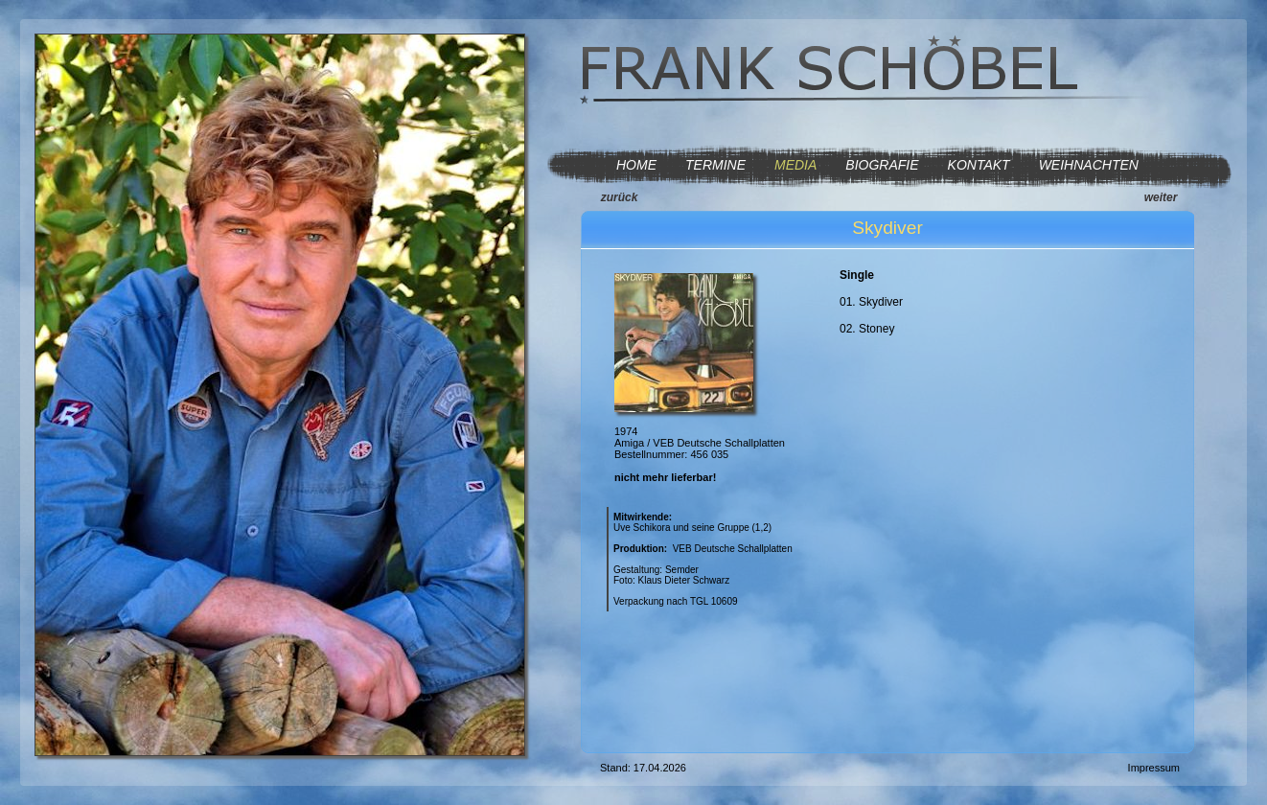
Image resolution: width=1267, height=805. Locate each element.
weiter (1161, 197)
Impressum (1154, 767)
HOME (636, 164)
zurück (619, 197)
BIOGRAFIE (881, 164)
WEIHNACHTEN (1089, 164)
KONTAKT (979, 164)
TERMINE (715, 164)
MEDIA (795, 164)
